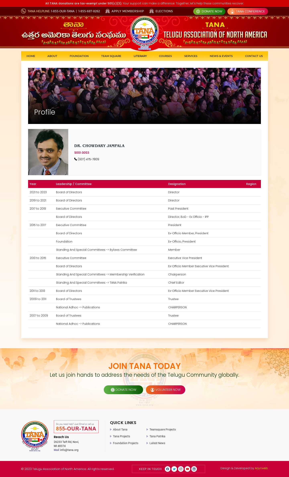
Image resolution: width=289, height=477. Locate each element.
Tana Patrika (157, 436)
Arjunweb (261, 468)
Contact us (254, 56)
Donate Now (209, 11)
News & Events (221, 56)
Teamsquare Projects (163, 429)
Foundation (79, 56)
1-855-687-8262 (89, 11)
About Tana (120, 429)
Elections (161, 11)
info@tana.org (66, 450)
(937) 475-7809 (86, 159)
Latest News (157, 443)
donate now (123, 389)
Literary (140, 56)
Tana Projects (121, 436)
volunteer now (166, 389)
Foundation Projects (125, 443)
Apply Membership (125, 11)
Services (190, 56)
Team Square (111, 56)
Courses (165, 56)
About (52, 56)
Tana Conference (247, 11)
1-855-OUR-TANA (62, 11)
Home (30, 56)
